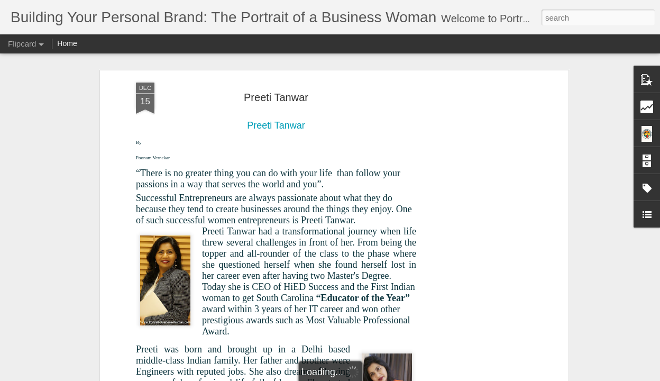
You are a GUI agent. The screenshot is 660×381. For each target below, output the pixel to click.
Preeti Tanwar (276, 97)
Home (67, 43)
